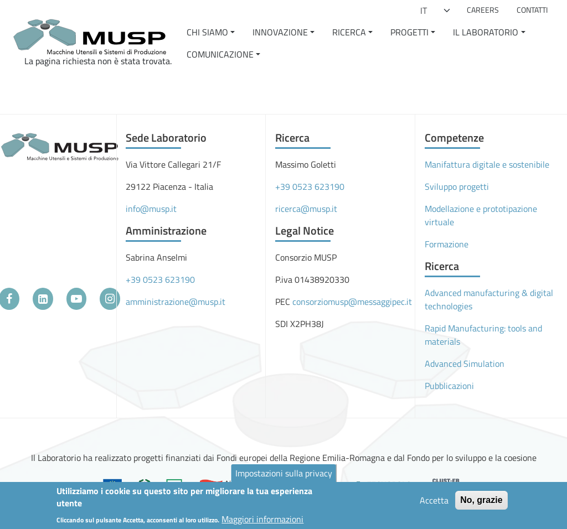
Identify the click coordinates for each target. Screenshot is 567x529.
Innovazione (280, 32)
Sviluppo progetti (457, 186)
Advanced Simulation (464, 363)
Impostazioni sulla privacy (283, 476)
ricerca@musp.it (306, 208)
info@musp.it (151, 208)
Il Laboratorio (485, 32)
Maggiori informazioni (262, 522)
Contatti (532, 10)
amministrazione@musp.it (175, 301)
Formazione (446, 244)
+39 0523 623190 (160, 279)
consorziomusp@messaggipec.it (352, 301)
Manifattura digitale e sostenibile (487, 164)
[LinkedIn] (43, 299)
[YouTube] (76, 299)
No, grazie (481, 503)
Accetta (434, 503)
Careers (483, 10)
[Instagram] (110, 299)
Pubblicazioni (449, 385)
